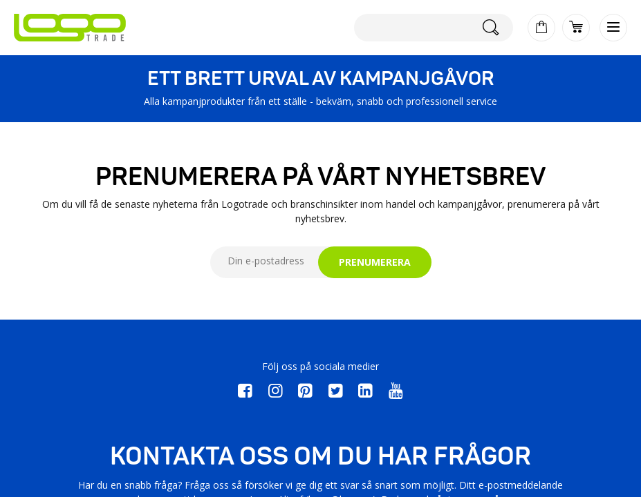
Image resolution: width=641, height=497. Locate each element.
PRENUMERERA (375, 262)
